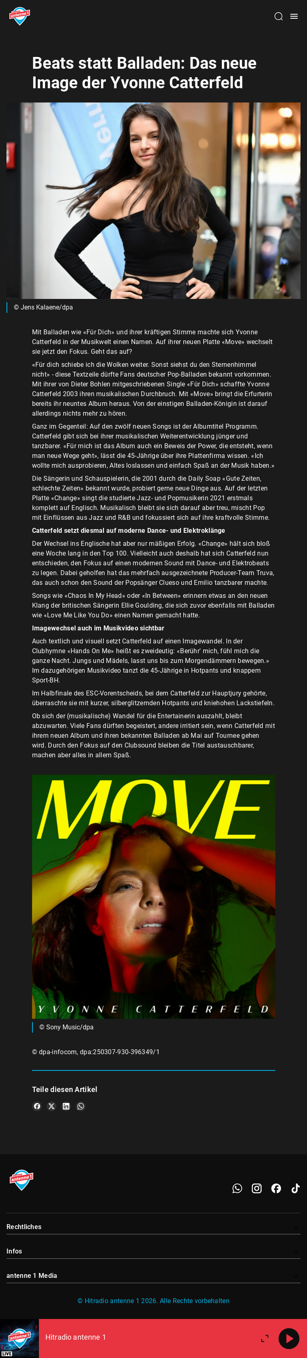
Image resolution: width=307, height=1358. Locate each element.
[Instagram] (257, 1188)
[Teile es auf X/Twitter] (51, 1106)
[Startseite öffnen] (19, 16)
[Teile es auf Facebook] (37, 1106)
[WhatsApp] (237, 1188)
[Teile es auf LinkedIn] (66, 1106)
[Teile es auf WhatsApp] (81, 1106)
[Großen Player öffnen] (264, 1338)
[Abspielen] (289, 1338)
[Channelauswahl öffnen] (279, 16)
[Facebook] (276, 1188)
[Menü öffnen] (294, 16)
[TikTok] (296, 1188)
